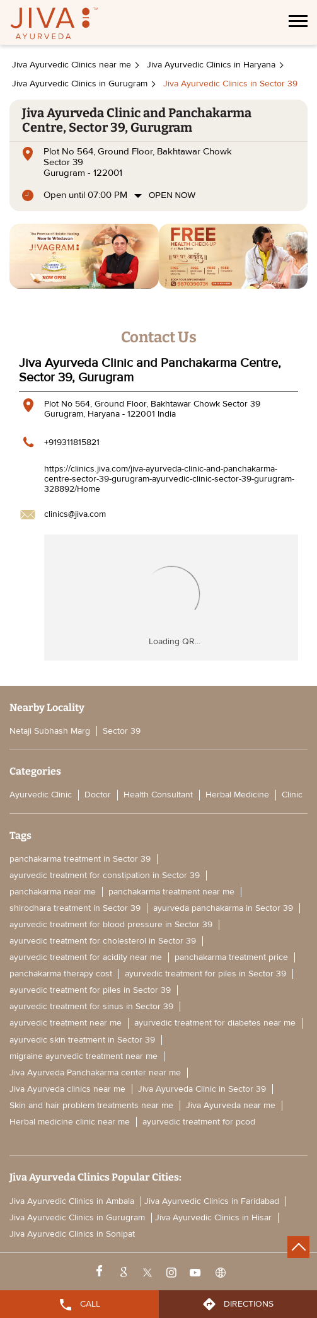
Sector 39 (122, 730)
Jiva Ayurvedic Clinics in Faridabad (211, 1201)
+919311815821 (72, 442)
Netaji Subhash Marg (49, 730)
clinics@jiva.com (75, 514)
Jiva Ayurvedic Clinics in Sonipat (72, 1234)
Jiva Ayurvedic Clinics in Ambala (71, 1201)
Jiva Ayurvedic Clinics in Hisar (213, 1218)
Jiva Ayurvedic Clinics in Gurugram (77, 1218)
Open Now (172, 195)
